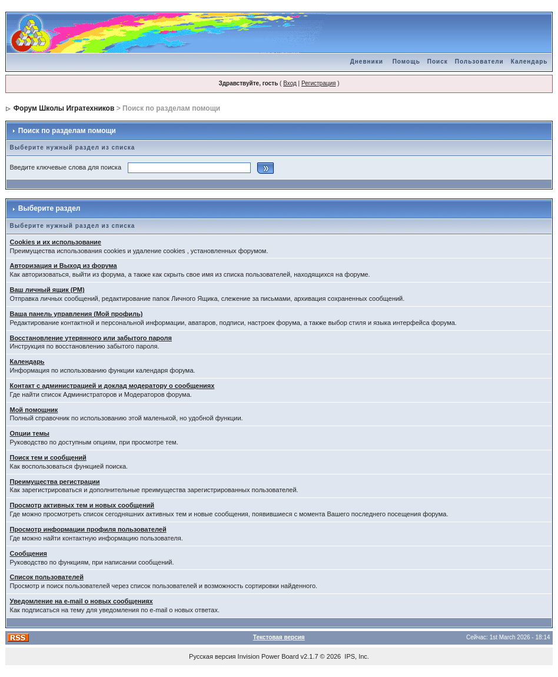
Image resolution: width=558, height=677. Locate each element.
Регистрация (318, 83)
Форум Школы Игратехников (64, 108)
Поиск (437, 61)
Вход (290, 83)
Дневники (366, 61)
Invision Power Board (268, 656)
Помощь (406, 61)
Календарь (529, 61)
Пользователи (479, 61)
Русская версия (212, 656)
